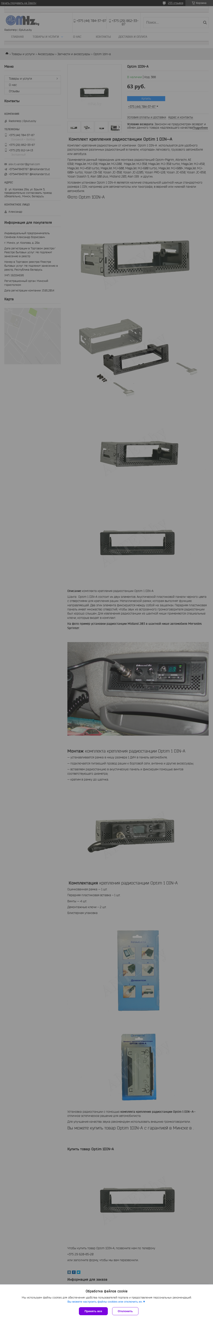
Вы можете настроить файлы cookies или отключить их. (105, 1301)
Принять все (93, 1311)
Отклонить (125, 1311)
